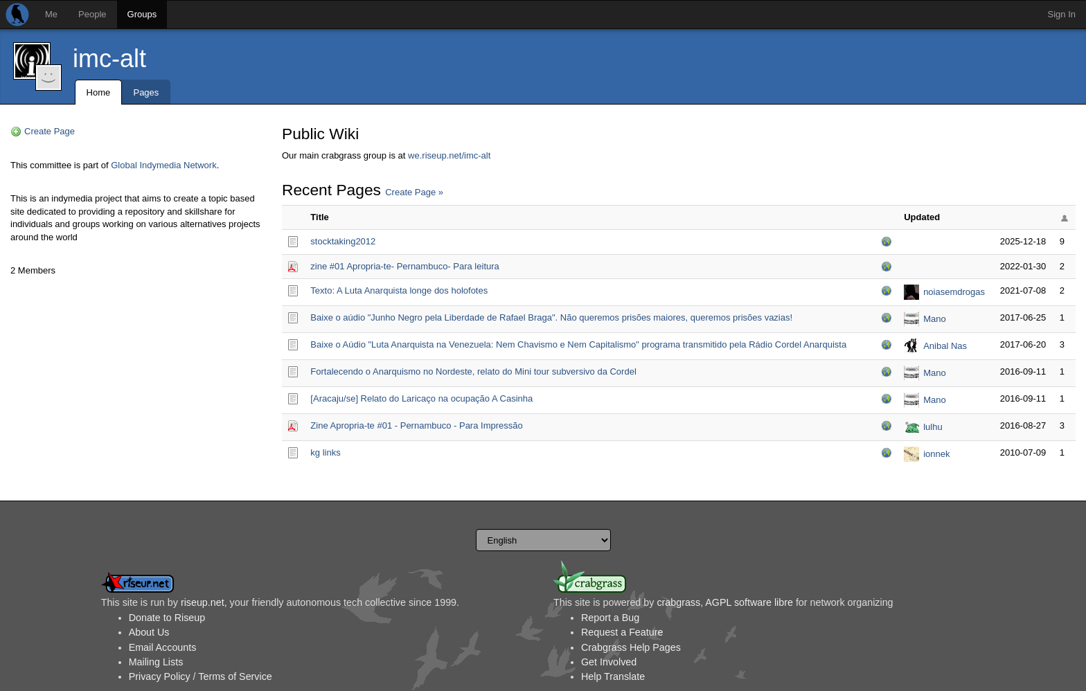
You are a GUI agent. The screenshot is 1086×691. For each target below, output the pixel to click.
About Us (149, 632)
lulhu (932, 427)
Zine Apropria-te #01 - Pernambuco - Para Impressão (416, 425)
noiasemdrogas (954, 292)
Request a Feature (622, 632)
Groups (142, 14)
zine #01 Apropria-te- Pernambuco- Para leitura (404, 266)
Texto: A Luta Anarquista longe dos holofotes (399, 290)
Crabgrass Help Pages (631, 647)
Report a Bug (610, 617)
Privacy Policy (159, 676)
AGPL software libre (749, 602)
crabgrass (678, 602)
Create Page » (414, 192)
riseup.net (202, 602)
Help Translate (613, 676)
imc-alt (109, 58)
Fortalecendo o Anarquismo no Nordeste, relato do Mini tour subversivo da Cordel (473, 371)
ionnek (936, 454)
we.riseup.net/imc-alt (449, 155)
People (92, 14)
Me (51, 14)
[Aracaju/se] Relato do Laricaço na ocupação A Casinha (421, 398)
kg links (325, 452)
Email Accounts (163, 647)
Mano (934, 319)
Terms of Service (235, 676)
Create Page (49, 131)
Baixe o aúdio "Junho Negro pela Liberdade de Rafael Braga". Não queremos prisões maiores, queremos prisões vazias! (551, 317)
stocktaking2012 (342, 241)
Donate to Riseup (167, 617)
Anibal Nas (945, 346)
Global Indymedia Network (163, 165)
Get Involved (609, 661)
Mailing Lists (156, 661)
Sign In (1062, 14)
